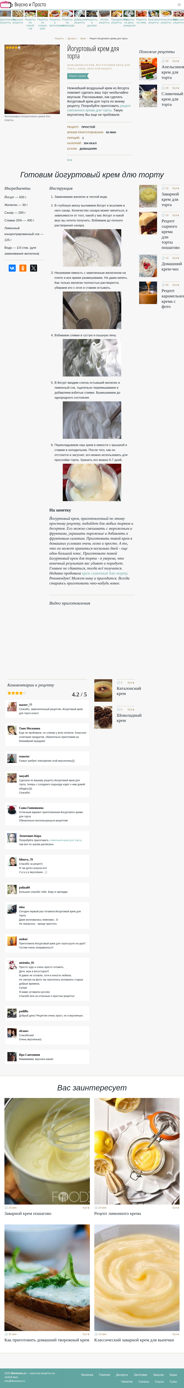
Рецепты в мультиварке (55, 22)
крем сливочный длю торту (104, 573)
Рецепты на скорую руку (42, 24)
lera (69, 160)
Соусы (159, 1381)
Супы (173, 1381)
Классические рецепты (166, 21)
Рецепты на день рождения (129, 22)
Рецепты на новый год (30, 24)
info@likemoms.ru (14, 1381)
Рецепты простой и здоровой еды (23, 4)
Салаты (144, 1381)
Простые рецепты (178, 21)
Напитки (127, 1381)
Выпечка (87, 1374)
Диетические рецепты (5, 21)
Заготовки (140, 1374)
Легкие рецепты (104, 21)
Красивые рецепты (153, 21)
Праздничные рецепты (116, 21)
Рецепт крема (77, 75)
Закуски (158, 1374)
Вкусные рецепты (18, 21)
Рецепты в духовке (92, 22)
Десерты (122, 1374)
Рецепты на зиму (141, 21)
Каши (173, 1374)
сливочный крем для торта (65, 840)
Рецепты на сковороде (67, 22)
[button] (179, 5)
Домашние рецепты (79, 21)
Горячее (104, 1374)
